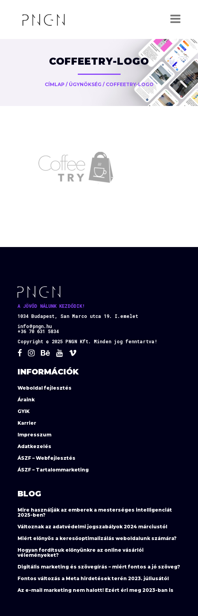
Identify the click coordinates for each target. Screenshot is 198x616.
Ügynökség (85, 84)
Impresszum (34, 434)
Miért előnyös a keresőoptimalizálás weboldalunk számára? (97, 538)
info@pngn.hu (35, 326)
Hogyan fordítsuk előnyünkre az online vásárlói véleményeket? (81, 552)
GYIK (24, 411)
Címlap (55, 84)
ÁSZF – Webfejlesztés (46, 458)
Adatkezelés (34, 446)
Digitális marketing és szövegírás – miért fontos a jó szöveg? (99, 566)
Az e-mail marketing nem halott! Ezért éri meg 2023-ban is (95, 590)
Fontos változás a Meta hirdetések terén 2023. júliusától (93, 578)
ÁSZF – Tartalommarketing (53, 469)
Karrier (27, 422)
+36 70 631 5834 (38, 331)
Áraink (26, 399)
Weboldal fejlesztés (45, 387)
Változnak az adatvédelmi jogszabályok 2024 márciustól (92, 526)
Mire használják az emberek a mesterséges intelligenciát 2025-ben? (95, 512)
